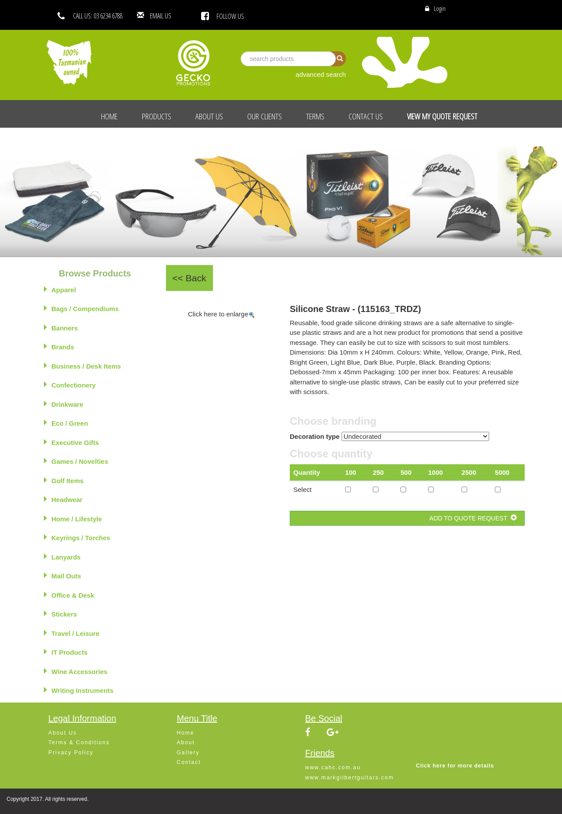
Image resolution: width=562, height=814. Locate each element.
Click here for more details (455, 766)
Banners (61, 327)
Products (156, 116)
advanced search (320, 74)
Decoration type (314, 436)
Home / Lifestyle (73, 518)
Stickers (60, 613)
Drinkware (63, 403)
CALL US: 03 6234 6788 (97, 16)
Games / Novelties (76, 460)
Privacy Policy (71, 752)
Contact (189, 762)
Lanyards (62, 556)
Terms (315, 116)
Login (440, 8)
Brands (59, 346)
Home (109, 116)
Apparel (60, 289)
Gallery (188, 752)
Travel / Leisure (71, 632)
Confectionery (70, 384)
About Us (209, 116)
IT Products (66, 651)
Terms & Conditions (79, 742)
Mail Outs (62, 575)
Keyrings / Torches (77, 537)
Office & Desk (69, 594)
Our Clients (264, 116)
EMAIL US (174, 16)
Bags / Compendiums (81, 308)
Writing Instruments (78, 689)
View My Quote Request (442, 116)
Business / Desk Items (82, 365)
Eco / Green (66, 422)
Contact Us (366, 116)
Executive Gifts (71, 441)
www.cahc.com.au (333, 767)
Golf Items (63, 480)
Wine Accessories (76, 671)
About (186, 742)
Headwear (63, 499)
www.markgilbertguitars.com (349, 778)
